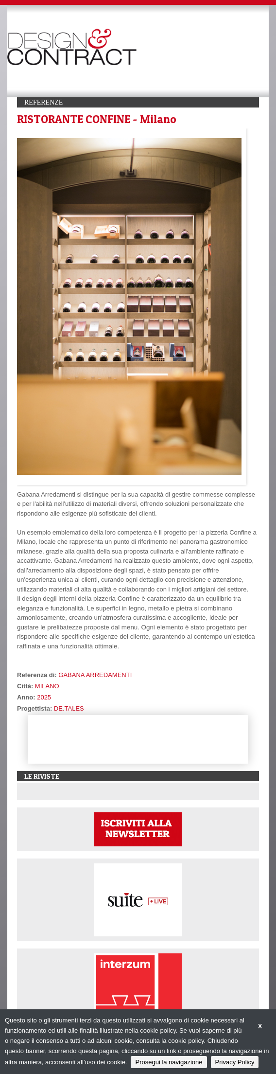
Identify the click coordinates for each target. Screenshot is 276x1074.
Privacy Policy (235, 1062)
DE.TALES (69, 708)
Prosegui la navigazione (168, 1062)
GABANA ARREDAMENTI (95, 675)
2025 (44, 697)
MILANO (47, 686)
